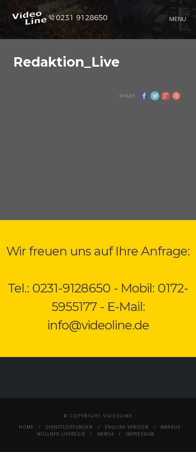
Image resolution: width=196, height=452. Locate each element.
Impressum (140, 434)
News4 (105, 434)
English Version (127, 427)
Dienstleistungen (69, 427)
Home (26, 427)
